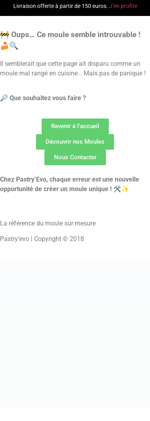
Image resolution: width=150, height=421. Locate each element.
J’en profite (123, 6)
